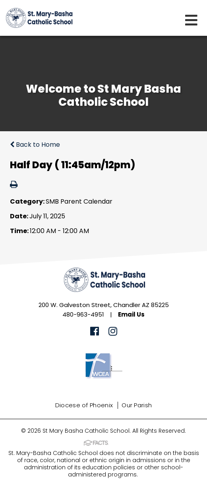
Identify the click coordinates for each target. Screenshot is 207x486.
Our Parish (137, 405)
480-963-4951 (83, 314)
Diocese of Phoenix (84, 405)
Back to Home (35, 144)
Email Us (131, 314)
